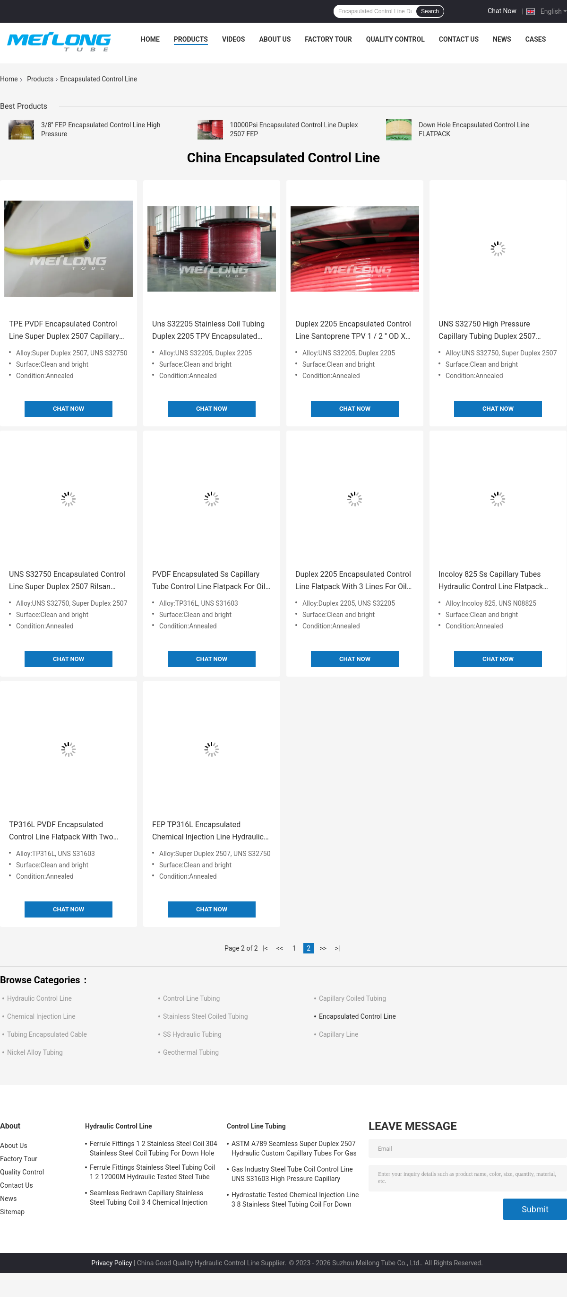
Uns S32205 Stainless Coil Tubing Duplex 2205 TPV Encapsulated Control (208, 331)
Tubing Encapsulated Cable (47, 1034)
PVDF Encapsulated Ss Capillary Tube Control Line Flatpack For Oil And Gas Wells (209, 581)
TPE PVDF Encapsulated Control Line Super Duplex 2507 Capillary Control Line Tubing (64, 331)
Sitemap (12, 1212)
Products (191, 39)
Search (430, 11)
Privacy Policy (111, 1263)
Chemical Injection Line (41, 1016)
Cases (535, 39)
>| (337, 948)
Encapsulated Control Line (357, 1016)
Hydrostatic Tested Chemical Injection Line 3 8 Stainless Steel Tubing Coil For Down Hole (295, 1201)
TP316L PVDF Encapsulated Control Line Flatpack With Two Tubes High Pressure (61, 831)
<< (279, 948)
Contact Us (459, 39)
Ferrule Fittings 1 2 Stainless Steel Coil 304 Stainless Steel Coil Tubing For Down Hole (153, 1148)
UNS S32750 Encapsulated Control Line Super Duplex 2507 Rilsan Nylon (67, 581)
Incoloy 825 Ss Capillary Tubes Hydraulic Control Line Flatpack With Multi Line (490, 581)
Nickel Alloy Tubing (35, 1052)
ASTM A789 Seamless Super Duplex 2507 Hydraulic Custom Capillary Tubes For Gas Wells (294, 1150)
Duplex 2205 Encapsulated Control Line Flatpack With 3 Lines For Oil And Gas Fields (353, 581)
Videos (233, 39)
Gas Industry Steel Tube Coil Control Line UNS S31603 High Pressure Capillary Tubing (292, 1175)
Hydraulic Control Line (39, 998)
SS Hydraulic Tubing (192, 1034)
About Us (275, 39)
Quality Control (395, 39)
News (502, 39)
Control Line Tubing (191, 998)
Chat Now (502, 11)
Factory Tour (328, 39)
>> (322, 948)
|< (265, 948)
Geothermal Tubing (191, 1052)
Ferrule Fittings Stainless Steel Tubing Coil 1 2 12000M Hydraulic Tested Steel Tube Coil (152, 1173)
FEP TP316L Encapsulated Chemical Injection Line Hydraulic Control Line (208, 831)
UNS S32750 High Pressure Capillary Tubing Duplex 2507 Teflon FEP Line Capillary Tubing (492, 331)
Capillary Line (338, 1034)
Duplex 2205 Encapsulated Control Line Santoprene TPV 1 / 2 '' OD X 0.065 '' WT (353, 331)
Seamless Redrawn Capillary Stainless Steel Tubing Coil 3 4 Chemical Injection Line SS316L (148, 1199)
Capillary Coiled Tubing (352, 998)
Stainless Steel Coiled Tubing (205, 1016)
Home (150, 39)
